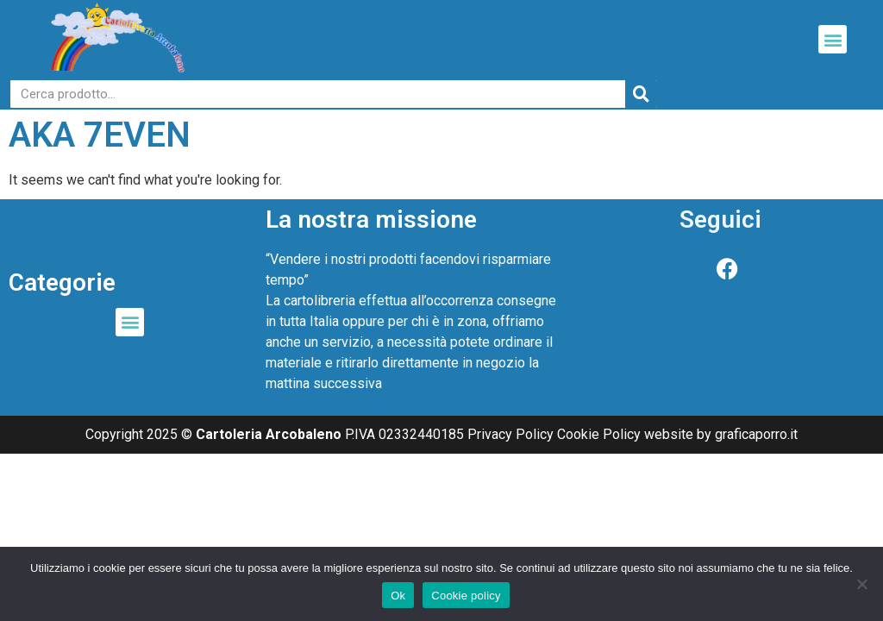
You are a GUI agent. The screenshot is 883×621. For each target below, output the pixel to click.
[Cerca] (640, 94)
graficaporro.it (756, 434)
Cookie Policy (599, 434)
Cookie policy (466, 595)
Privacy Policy (510, 434)
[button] (832, 39)
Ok (398, 595)
